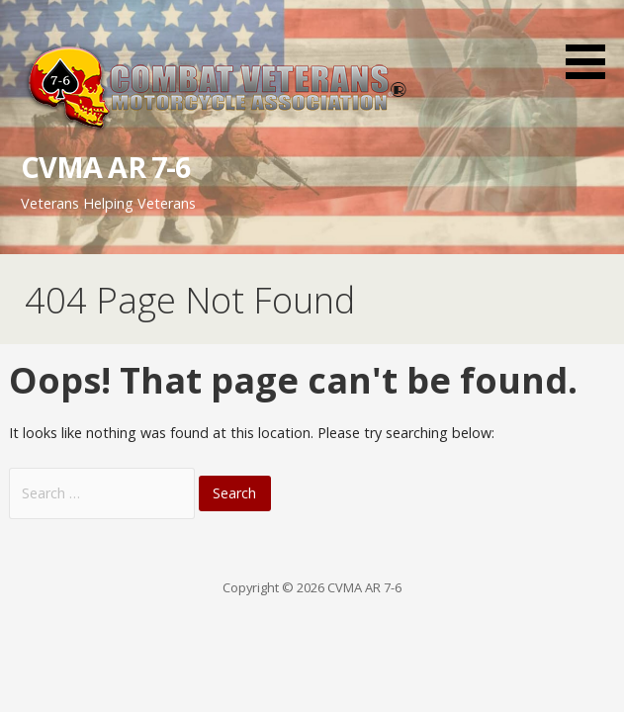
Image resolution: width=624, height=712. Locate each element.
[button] (592, 43)
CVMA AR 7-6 (106, 166)
